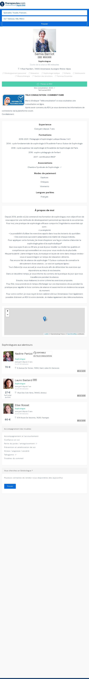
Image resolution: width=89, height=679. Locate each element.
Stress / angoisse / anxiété (16, 451)
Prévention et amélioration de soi (20, 447)
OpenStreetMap (72, 334)
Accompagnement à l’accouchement (21, 436)
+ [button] (7, 311)
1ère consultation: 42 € (43, 88)
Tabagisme (9, 455)
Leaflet (46, 334)
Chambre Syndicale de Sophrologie (43, 167)
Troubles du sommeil (13, 458)
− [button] (7, 315)
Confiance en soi (12, 440)
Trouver (44, 24)
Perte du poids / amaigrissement (19, 443)
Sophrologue (44, 61)
